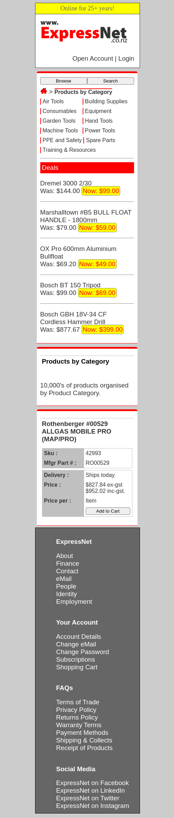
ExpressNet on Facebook (92, 782)
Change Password (82, 651)
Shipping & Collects (84, 740)
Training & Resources (69, 150)
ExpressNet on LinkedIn (90, 790)
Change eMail (76, 644)
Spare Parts (100, 140)
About (64, 555)
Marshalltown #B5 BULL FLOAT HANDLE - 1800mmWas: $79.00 (86, 220)
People (66, 586)
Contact (67, 571)
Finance (67, 563)
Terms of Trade (77, 702)
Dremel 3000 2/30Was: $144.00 (80, 187)
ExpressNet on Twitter (87, 798)
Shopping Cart (77, 667)
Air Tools (53, 101)
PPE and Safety (62, 140)
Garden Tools (59, 121)
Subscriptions (75, 659)
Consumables (60, 111)
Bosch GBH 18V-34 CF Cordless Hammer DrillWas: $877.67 (82, 322)
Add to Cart (107, 511)
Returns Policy (77, 717)
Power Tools (100, 130)
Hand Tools (99, 121)
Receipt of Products (84, 747)
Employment (74, 601)
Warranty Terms (79, 725)
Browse (63, 81)
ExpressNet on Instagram (93, 805)
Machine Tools (60, 130)
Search (110, 81)
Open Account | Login (103, 58)
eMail (64, 578)
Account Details (78, 636)
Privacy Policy (76, 709)
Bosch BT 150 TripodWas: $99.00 (78, 289)
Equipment (98, 111)
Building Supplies (106, 101)
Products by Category (83, 92)
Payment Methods (82, 732)
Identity (66, 594)
